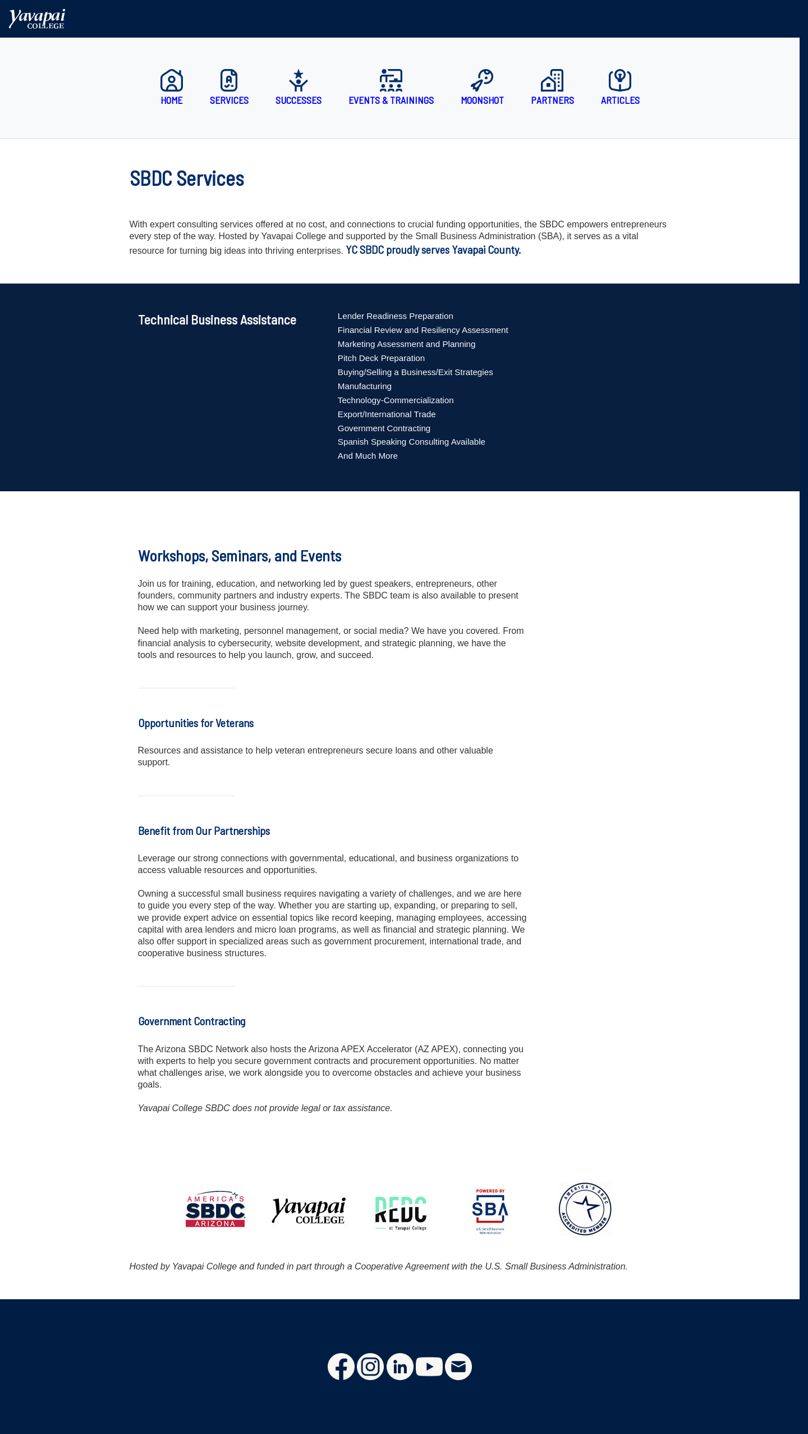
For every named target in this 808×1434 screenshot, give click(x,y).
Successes (299, 87)
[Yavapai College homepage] (38, 18)
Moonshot (482, 87)
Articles (620, 87)
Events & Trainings (391, 87)
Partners (552, 87)
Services (229, 87)
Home (171, 87)
